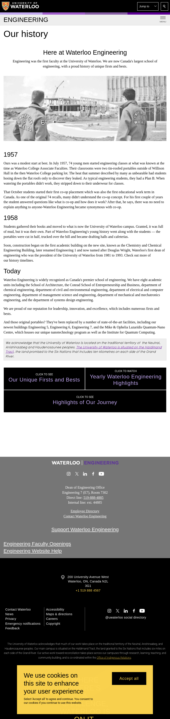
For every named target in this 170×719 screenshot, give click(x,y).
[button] (147, 6)
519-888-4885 (93, 497)
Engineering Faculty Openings (37, 544)
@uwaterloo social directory (125, 617)
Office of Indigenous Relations (114, 657)
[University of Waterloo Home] (20, 6)
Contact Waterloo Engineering (85, 516)
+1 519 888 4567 (88, 590)
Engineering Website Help (33, 551)
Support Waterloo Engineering (85, 529)
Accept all (129, 678)
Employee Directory (85, 511)
